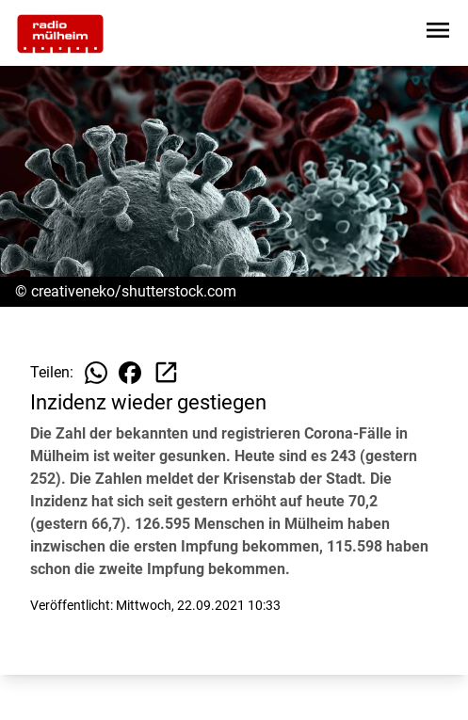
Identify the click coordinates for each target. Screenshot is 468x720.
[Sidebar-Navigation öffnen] (438, 33)
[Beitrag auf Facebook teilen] (130, 372)
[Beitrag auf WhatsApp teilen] (96, 372)
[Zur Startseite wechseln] (60, 34)
